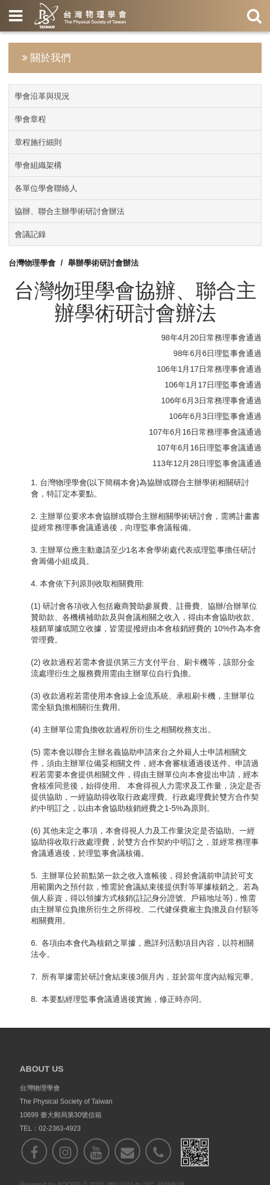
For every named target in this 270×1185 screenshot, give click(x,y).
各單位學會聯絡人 (46, 188)
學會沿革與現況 (42, 96)
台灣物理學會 (32, 262)
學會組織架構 (38, 165)
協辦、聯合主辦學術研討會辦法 (70, 211)
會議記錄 (30, 234)
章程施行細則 (38, 142)
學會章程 (30, 119)
